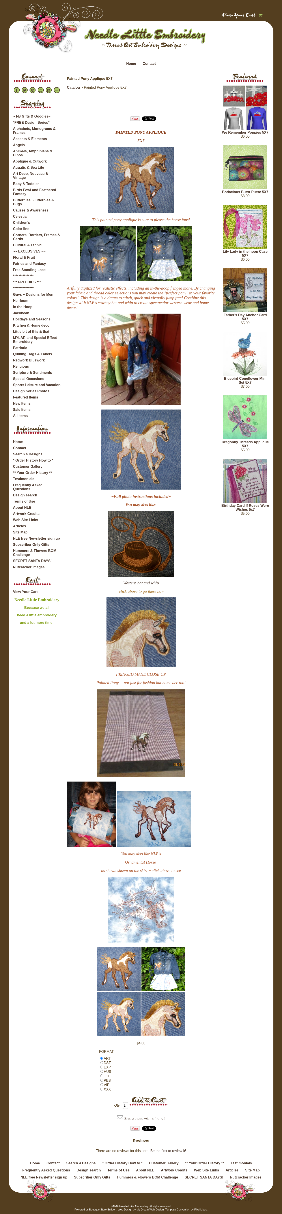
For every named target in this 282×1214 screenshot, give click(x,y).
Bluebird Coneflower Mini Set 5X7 (245, 380)
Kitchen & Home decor (32, 325)
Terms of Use (24, 501)
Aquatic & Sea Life (28, 167)
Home (131, 63)
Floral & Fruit (24, 257)
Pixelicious (200, 1209)
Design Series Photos (31, 391)
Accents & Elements (30, 139)
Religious (21, 366)
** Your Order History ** (32, 473)
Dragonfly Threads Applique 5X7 (245, 444)
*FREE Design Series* (31, 122)
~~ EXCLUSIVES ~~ (29, 251)
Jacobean (21, 313)
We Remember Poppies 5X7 (245, 132)
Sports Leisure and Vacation (36, 385)
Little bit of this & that (31, 331)
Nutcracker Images (29, 567)
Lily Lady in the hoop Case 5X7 (245, 253)
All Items (20, 416)
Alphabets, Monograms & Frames (34, 131)
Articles (19, 526)
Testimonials (23, 479)
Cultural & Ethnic (27, 245)
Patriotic (20, 348)
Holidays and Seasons (31, 319)
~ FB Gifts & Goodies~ (31, 116)
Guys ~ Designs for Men (33, 294)
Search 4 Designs (27, 454)
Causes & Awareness (31, 210)
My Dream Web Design (150, 1209)
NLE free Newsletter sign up (36, 538)
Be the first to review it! (168, 1151)
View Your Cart (239, 15)
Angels (19, 145)
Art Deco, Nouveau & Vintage (30, 176)
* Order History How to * (33, 460)
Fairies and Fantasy (29, 264)
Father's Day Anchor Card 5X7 (245, 317)
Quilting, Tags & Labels (32, 354)
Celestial (20, 216)
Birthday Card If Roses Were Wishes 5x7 (245, 507)
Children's (21, 222)
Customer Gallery (27, 466)
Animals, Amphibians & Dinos (32, 153)
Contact (149, 63)
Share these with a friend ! (144, 1118)
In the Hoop (22, 307)
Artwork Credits (26, 514)
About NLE (22, 507)
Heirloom (20, 301)
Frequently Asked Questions (28, 487)
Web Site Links (25, 520)
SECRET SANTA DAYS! (32, 561)
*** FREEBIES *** (27, 282)
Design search (25, 495)
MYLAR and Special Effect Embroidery (35, 340)
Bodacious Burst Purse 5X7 (245, 192)
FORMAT (106, 1051)
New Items (21, 403)
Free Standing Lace (29, 270)
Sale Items (21, 410)
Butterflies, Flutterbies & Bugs (33, 202)
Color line (21, 229)
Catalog (73, 87)
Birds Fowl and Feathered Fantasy (34, 192)
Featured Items (25, 397)
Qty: (117, 1105)
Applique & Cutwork (30, 161)
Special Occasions (28, 379)
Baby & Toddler (26, 184)
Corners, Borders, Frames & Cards (36, 237)
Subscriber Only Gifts (31, 544)
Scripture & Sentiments (32, 372)
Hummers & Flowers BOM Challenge (34, 553)
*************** (23, 276)
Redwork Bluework (29, 360)
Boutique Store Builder (102, 1209)
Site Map (20, 532)
